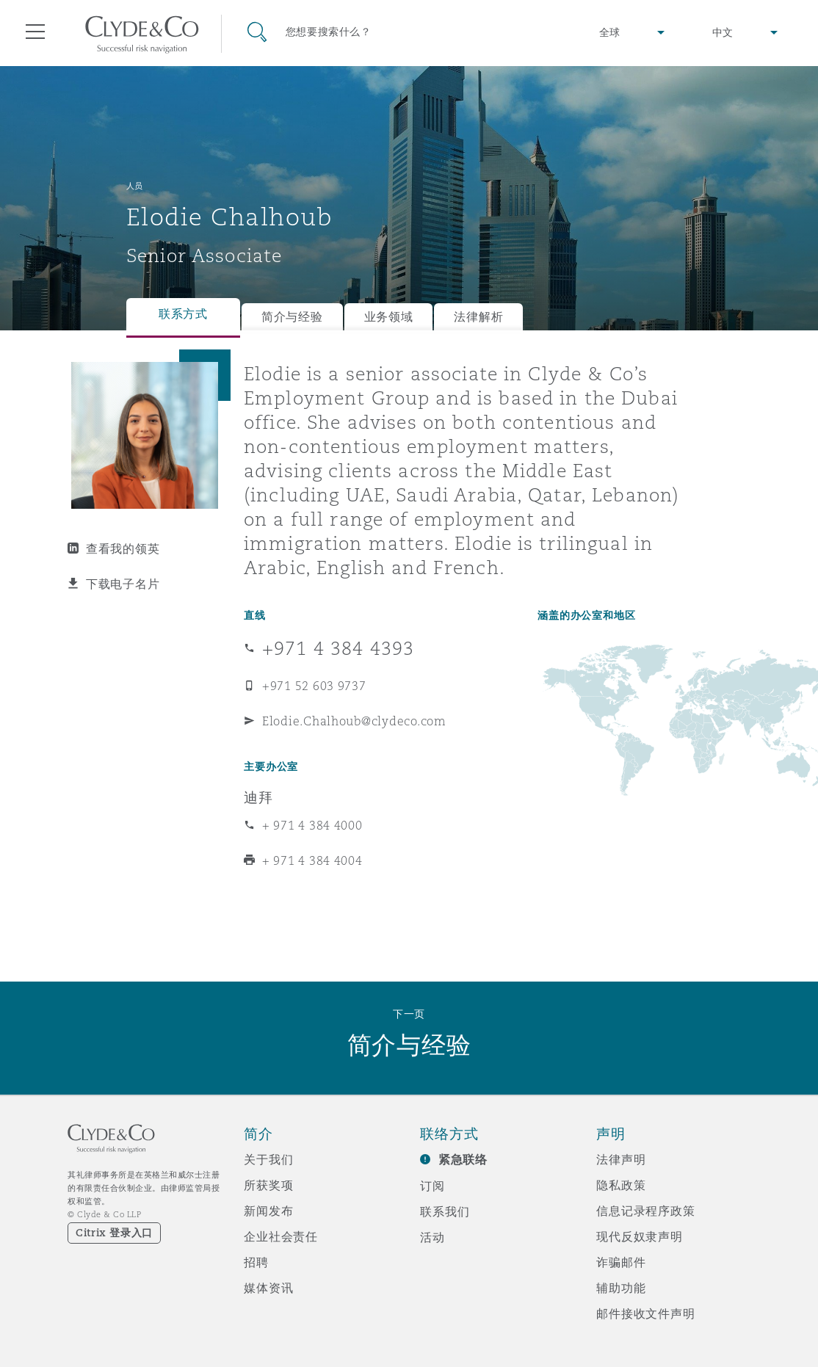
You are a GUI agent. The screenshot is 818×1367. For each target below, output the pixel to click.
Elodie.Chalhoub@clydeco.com (354, 721)
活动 (432, 1237)
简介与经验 (292, 316)
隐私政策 (620, 1185)
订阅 (432, 1185)
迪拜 (258, 797)
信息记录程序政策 (645, 1210)
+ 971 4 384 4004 (312, 860)
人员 (134, 186)
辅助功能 (620, 1287)
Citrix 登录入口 (114, 1232)
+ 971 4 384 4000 (312, 825)
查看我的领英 (122, 548)
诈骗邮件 (620, 1262)
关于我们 (268, 1159)
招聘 (256, 1262)
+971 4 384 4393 (338, 648)
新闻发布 (268, 1210)
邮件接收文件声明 (645, 1313)
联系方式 (183, 314)
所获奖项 (268, 1185)
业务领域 (388, 316)
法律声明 (620, 1159)
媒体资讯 (268, 1287)
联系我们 (444, 1211)
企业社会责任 (281, 1236)
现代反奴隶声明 (639, 1236)
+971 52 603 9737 (314, 685)
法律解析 (478, 316)
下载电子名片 (122, 583)
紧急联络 (463, 1159)
